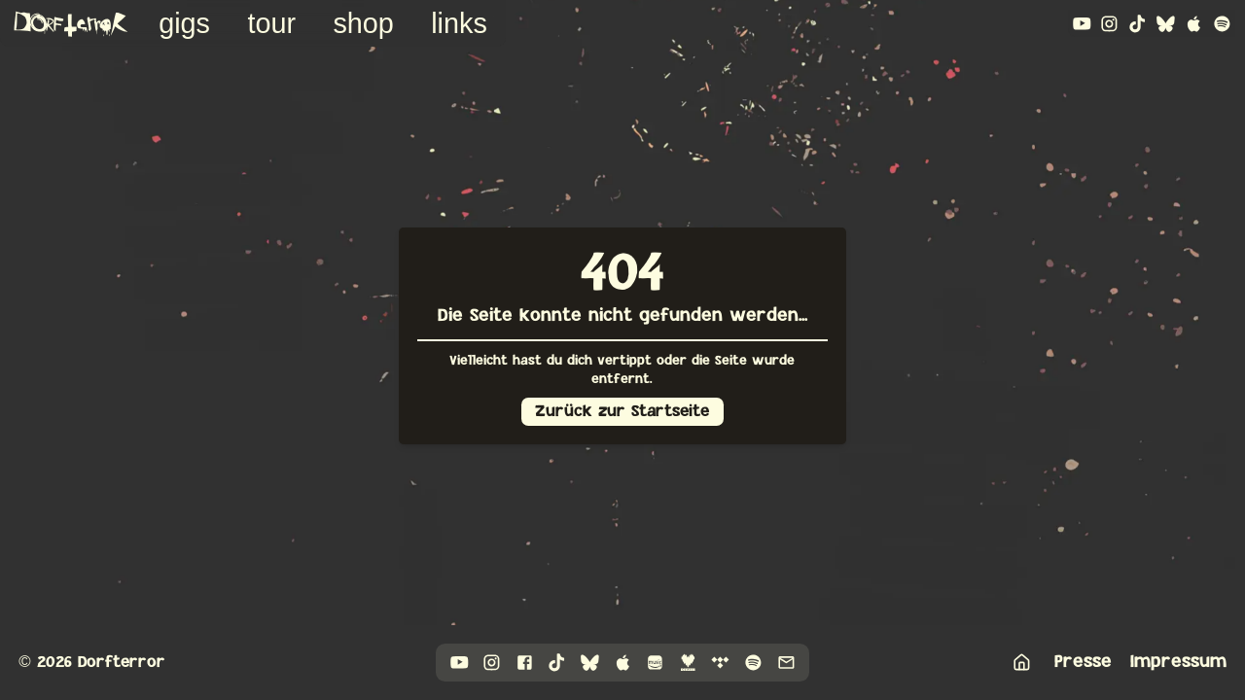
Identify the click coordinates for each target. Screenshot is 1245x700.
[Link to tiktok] (1137, 24)
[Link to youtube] (1082, 24)
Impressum (1178, 661)
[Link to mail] (786, 662)
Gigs (184, 23)
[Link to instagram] (1109, 24)
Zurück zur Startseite (622, 411)
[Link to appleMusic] (1194, 24)
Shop (363, 23)
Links (459, 23)
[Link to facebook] (525, 662)
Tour (271, 23)
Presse (1083, 661)
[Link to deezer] (688, 662)
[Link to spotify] (1222, 24)
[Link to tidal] (720, 662)
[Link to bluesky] (1166, 24)
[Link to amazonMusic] (655, 662)
